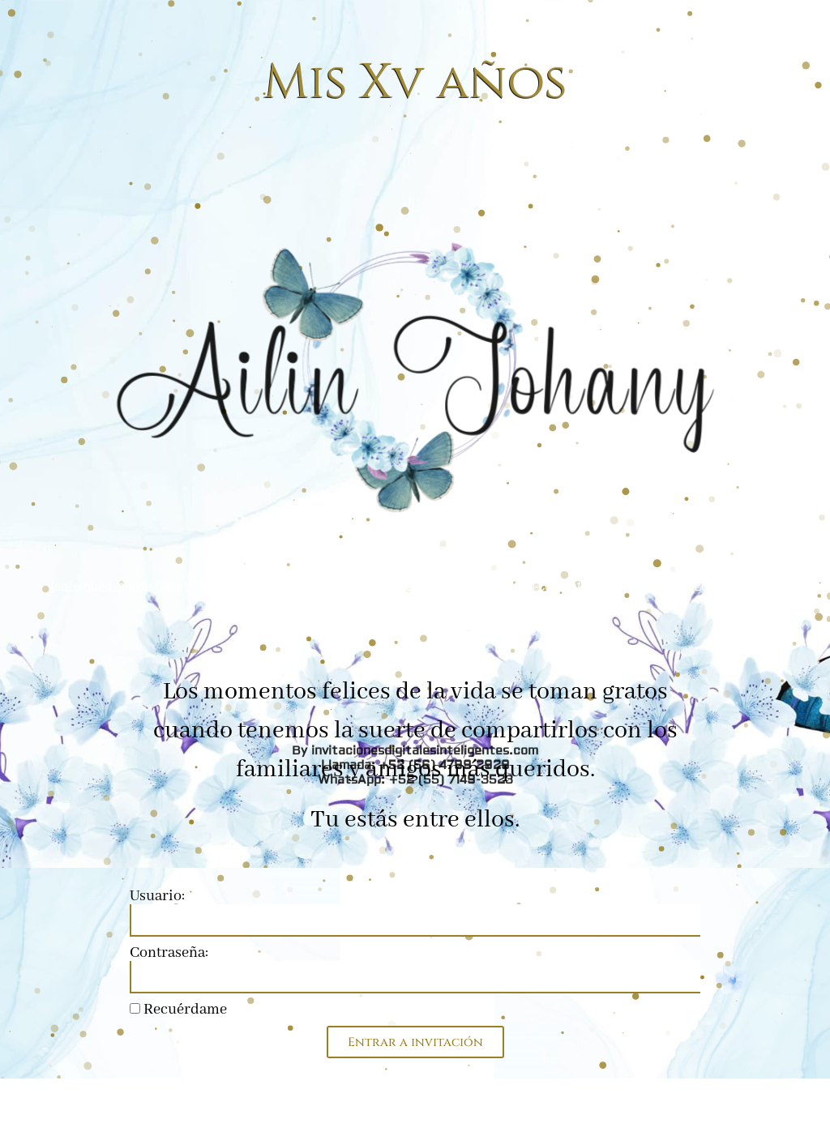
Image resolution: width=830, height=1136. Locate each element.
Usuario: (157, 896)
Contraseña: (169, 953)
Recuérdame (178, 1009)
